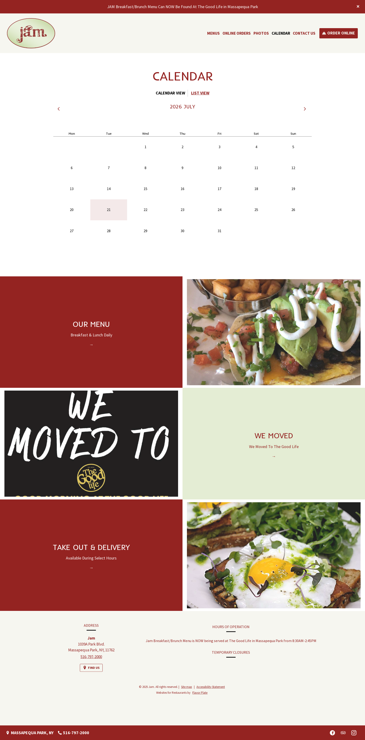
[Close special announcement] (358, 6)
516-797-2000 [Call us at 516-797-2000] (91, 661)
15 (145, 188)
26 (293, 209)
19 (293, 188)
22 (145, 209)
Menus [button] (213, 33)
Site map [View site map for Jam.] (186, 687)
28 (109, 230)
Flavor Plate (199, 693)
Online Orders (237, 33)
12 (293, 167)
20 (72, 209)
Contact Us (304, 33)
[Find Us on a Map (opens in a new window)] (91, 672)
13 (72, 188)
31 (219, 230)
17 (219, 188)
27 (72, 230)
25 (256, 209)
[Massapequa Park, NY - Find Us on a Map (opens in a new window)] (30, 733)
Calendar (281, 33)
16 (182, 188)
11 (256, 167)
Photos (261, 33)
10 (219, 167)
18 (256, 188)
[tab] (170, 93)
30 (182, 230)
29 (145, 230)
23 (182, 209)
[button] (59, 109)
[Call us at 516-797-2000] (73, 733)
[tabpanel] (182, 183)
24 (219, 209)
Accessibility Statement (210, 687)
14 (109, 188)
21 (109, 209)
